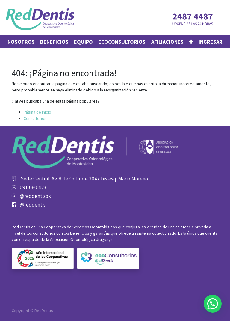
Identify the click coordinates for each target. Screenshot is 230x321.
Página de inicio (37, 112)
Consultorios (35, 118)
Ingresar (211, 41)
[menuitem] (21, 41)
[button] (191, 41)
